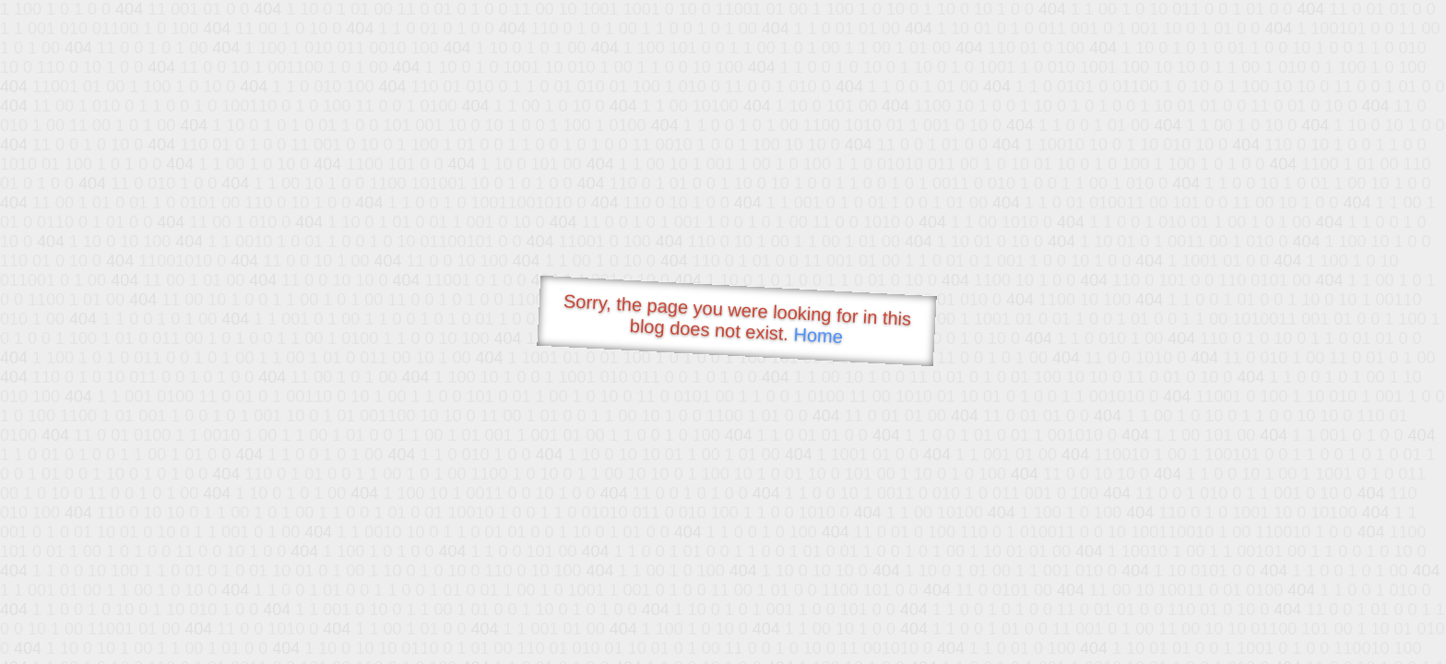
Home (818, 335)
